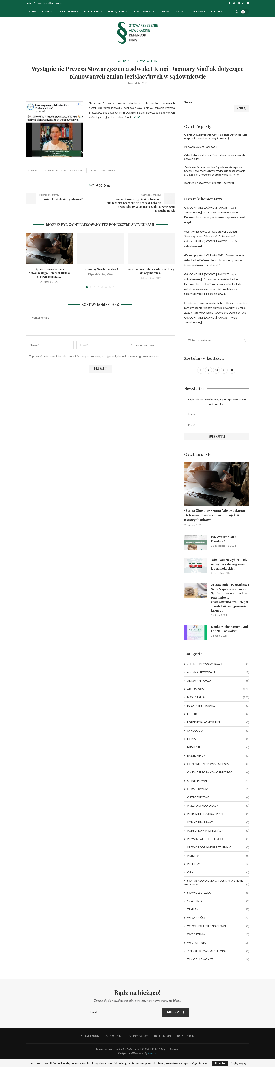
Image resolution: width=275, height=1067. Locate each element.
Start (32, 11)
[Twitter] (234, 3)
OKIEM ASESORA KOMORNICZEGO (218, 772)
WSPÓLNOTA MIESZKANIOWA (218, 926)
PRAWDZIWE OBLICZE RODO (218, 839)
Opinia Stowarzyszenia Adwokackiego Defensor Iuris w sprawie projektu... (49, 273)
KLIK (137, 117)
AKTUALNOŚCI (218, 689)
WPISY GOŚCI (218, 918)
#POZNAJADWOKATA (218, 672)
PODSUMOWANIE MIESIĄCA (218, 831)
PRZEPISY (218, 856)
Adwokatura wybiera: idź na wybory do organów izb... (151, 271)
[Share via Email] (108, 185)
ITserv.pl (152, 1053)
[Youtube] (248, 3)
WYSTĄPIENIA (116, 11)
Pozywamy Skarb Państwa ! (100, 269)
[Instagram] (239, 3)
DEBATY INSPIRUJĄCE (218, 706)
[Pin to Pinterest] (105, 185)
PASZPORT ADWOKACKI (218, 806)
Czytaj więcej (238, 1063)
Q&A (218, 872)
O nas (45, 11)
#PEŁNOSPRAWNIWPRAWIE (218, 664)
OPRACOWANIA (142, 11)
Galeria (165, 11)
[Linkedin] (243, 3)
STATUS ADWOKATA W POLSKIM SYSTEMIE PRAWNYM (216, 882)
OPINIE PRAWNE (66, 11)
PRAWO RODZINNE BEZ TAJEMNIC (218, 847)
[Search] (236, 11)
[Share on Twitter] (100, 185)
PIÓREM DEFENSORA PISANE (218, 814)
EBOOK (218, 714)
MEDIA (218, 739)
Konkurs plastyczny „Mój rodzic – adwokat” (209, 182)
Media (179, 11)
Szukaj (188, 102)
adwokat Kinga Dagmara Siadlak (63, 170)
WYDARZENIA (218, 934)
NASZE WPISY (218, 756)
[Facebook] (229, 3)
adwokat (33, 170)
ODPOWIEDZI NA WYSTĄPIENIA (218, 764)
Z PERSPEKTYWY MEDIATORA (218, 951)
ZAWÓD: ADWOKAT (218, 959)
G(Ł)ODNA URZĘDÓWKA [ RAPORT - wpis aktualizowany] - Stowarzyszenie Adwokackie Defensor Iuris (211, 212)
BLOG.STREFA (218, 697)
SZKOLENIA (218, 901)
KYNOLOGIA (218, 731)
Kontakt (216, 11)
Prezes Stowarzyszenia (102, 170)
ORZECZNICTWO (218, 797)
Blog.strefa (92, 11)
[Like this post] (92, 185)
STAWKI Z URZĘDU (218, 893)
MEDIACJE (218, 747)
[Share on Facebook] (97, 185)
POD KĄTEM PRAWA (218, 822)
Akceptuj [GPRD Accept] (219, 1063)
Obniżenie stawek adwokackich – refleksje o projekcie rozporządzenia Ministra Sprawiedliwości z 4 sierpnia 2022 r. (213, 288)
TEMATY (218, 909)
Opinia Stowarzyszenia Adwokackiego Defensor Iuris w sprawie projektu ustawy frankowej (214, 515)
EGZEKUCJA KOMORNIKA (218, 722)
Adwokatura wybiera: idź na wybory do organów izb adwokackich (229, 564)
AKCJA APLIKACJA (218, 681)
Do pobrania (197, 11)
